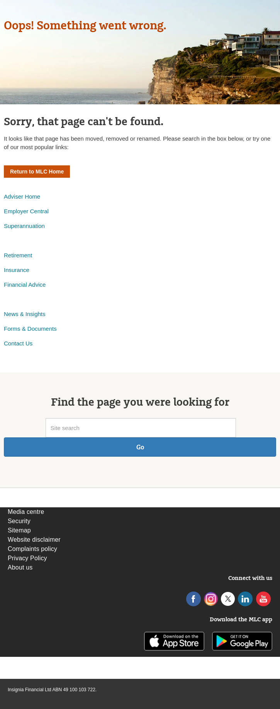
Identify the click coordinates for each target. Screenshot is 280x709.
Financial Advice (25, 284)
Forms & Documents (31, 328)
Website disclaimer (34, 539)
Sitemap (19, 530)
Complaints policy (32, 549)
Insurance (16, 270)
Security (19, 521)
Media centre (26, 511)
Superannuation (24, 226)
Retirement (18, 255)
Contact (14, 343)
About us (20, 567)
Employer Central (26, 211)
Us (28, 343)
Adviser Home (22, 196)
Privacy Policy (27, 558)
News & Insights (25, 314)
